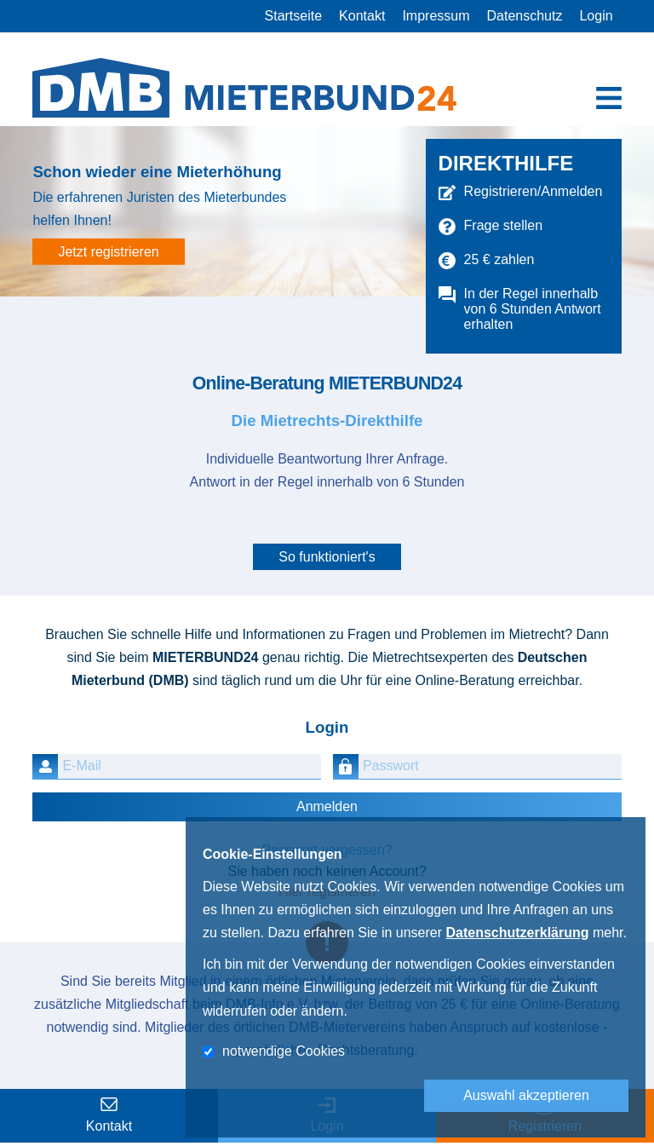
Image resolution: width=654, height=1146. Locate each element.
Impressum (435, 16)
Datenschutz (525, 16)
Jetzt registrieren (108, 252)
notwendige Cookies (283, 1051)
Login (595, 16)
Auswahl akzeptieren (526, 1095)
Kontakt (362, 16)
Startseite (294, 16)
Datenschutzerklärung (516, 932)
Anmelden (327, 806)
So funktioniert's (326, 557)
